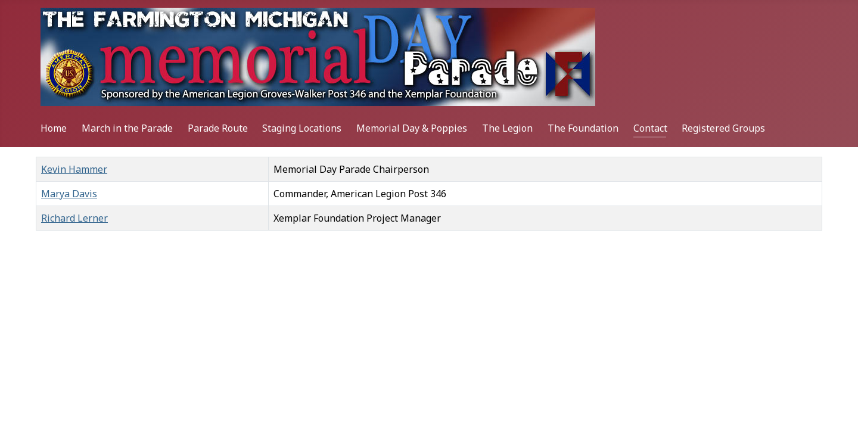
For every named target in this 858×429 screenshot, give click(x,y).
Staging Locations (301, 128)
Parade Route (218, 128)
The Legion (507, 128)
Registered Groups (723, 128)
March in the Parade (127, 128)
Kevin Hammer (74, 169)
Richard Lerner (74, 218)
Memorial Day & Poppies (411, 128)
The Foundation (583, 128)
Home (54, 128)
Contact (650, 128)
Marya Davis (69, 193)
